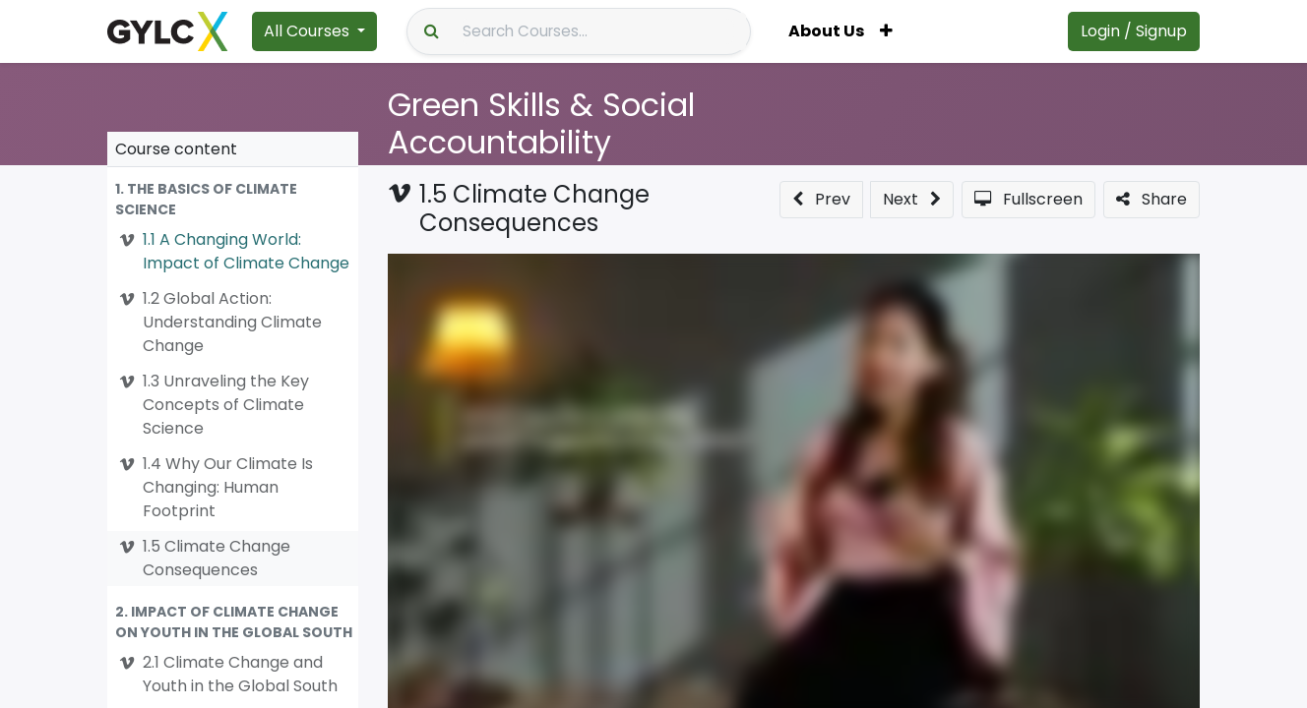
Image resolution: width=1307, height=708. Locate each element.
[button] (886, 31)
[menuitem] (826, 31)
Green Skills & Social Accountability (541, 123)
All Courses (306, 31)
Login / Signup (1134, 31)
